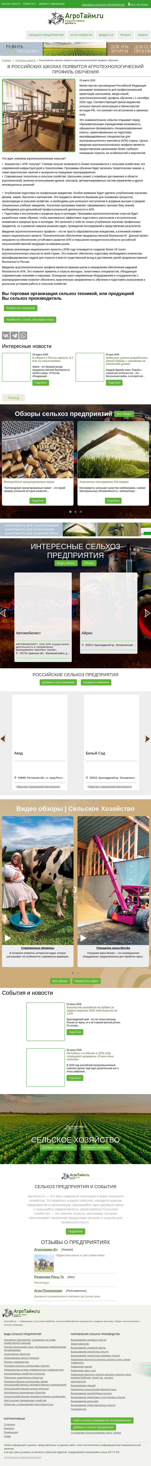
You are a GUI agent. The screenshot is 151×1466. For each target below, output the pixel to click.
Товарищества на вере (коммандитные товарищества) (34, 1369)
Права (7, 1436)
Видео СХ (106, 35)
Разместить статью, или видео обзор (30, 319)
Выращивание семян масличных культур (93, 1405)
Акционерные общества (17, 1354)
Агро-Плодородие (48, 1290)
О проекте (9, 1424)
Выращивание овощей (83, 1385)
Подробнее (41, 382)
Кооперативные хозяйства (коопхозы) (24, 1373)
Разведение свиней (81, 1366)
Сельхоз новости (11, 3)
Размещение (11, 1432)
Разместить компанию (20, 308)
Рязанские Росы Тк (49, 1277)
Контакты (9, 1428)
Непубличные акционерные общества (24, 1392)
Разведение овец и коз (83, 1370)
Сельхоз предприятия (46, 35)
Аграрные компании (96, 682)
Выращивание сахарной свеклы (88, 1347)
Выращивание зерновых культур (88, 1340)
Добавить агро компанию (58, 682)
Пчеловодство (78, 1409)
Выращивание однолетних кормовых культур (95, 1355)
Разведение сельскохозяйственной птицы (93, 1389)
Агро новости (81, 35)
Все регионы (138, 4)
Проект (125, 35)
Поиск (143, 35)
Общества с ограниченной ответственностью (28, 1404)
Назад (13, 398)
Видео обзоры (66, 563)
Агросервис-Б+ (46, 1249)
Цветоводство (78, 1381)
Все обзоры (124, 413)
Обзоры (89, 563)
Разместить (29, 3)
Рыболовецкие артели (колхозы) (22, 1358)
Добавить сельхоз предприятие (103, 5)
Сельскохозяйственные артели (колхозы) (26, 1388)
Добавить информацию (51, 3)
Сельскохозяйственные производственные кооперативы (35, 1396)
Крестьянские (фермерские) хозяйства (25, 1400)
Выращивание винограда (85, 1401)
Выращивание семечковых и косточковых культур (98, 1397)
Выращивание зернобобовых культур (91, 1393)
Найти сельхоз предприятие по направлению (102, 1420)
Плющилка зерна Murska (113, 948)
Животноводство (80, 1343)
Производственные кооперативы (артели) (27, 1366)
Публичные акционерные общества (23, 1377)
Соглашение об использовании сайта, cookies (96, 1432)
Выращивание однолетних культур (90, 1351)
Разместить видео (86, 981)
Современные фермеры (37, 948)
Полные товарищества (16, 1362)
